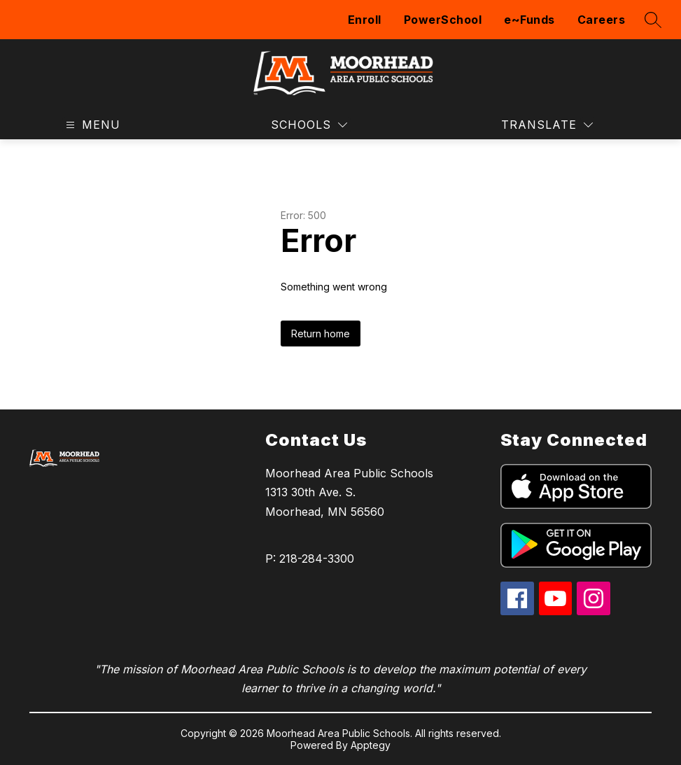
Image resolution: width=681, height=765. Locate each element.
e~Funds (529, 20)
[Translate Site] (547, 125)
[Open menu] (91, 125)
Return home (320, 333)
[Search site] (653, 19)
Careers (601, 20)
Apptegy (371, 745)
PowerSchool (443, 20)
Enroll (364, 20)
